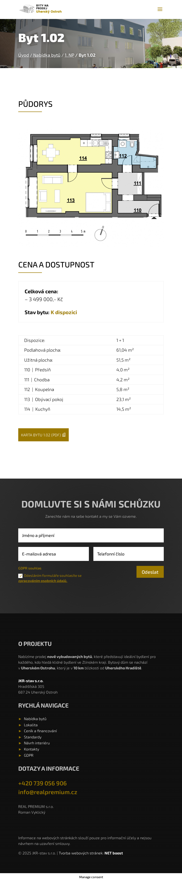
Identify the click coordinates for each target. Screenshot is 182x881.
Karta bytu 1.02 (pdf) (41, 435)
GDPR (28, 755)
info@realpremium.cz (47, 791)
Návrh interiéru (37, 743)
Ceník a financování (40, 730)
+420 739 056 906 (42, 783)
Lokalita (31, 725)
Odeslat (150, 572)
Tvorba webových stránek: (82, 853)
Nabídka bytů (46, 55)
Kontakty (31, 749)
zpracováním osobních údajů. (42, 580)
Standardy (32, 737)
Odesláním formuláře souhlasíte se (50, 578)
